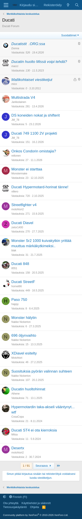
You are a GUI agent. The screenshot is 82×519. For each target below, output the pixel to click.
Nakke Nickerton (21, 321)
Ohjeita (34, 507)
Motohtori (16, 357)
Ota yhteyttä (10, 503)
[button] (4, 497)
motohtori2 (17, 209)
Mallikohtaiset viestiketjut (31, 80)
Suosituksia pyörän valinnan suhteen (41, 371)
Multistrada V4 (23, 97)
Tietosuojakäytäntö (15, 507)
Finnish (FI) (18, 497)
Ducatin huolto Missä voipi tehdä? (39, 62)
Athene (15, 393)
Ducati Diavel (22, 223)
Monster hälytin (24, 318)
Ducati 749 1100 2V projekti (34, 133)
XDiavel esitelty (24, 353)
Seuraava (43, 465)
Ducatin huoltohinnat (28, 389)
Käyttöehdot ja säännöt (36, 503)
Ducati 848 (20, 264)
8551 (14, 268)
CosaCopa (17, 416)
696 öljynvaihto (23, 335)
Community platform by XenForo (35, 515)
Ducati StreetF (23, 282)
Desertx (17, 448)
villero (14, 191)
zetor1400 (17, 227)
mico (14, 84)
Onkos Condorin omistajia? (33, 151)
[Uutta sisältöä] (68, 5)
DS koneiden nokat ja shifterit (35, 115)
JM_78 (15, 119)
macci (14, 66)
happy (15, 304)
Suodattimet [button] (68, 35)
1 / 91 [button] (26, 465)
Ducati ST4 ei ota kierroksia (34, 430)
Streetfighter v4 (24, 205)
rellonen (16, 155)
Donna (15, 48)
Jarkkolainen (18, 102)
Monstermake (19, 173)
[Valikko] (6, 5)
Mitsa (14, 434)
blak (13, 250)
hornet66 (16, 286)
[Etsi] (77, 5)
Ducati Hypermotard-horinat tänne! (39, 187)
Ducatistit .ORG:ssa (28, 44)
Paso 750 (19, 300)
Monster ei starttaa (26, 169)
